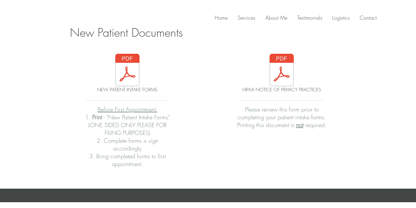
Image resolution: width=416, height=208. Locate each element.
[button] (339, 18)
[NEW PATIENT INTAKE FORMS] (127, 74)
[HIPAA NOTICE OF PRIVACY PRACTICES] (281, 74)
